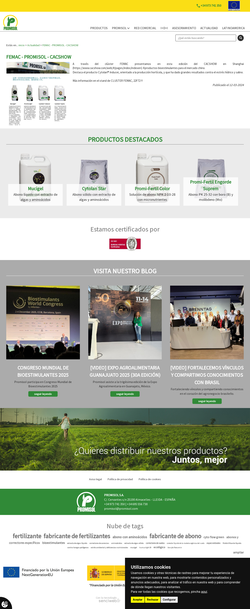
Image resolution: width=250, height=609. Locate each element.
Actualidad (209, 28)
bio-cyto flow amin (175, 547)
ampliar (238, 552)
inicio (22, 45)
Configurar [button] (169, 599)
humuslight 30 (145, 547)
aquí (204, 592)
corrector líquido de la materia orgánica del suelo (185, 543)
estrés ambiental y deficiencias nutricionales (109, 547)
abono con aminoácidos (129, 537)
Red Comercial (145, 28)
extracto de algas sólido (134, 543)
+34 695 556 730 (137, 504)
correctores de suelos (155, 543)
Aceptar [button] (138, 599)
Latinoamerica (233, 28)
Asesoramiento (184, 28)
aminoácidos (116, 543)
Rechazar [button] (152, 599)
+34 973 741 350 (114, 504)
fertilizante (27, 536)
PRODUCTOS (99, 28)
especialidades (213, 543)
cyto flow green (214, 537)
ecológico (159, 547)
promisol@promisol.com (121, 508)
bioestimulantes (53, 543)
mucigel (133, 547)
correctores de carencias (99, 543)
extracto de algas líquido (77, 543)
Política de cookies (150, 479)
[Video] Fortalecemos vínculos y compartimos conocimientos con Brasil (207, 374)
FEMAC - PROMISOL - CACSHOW (60, 45)
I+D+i (164, 28)
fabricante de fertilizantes (77, 536)
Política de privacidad (120, 479)
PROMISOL (121, 28)
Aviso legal (95, 479)
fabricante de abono (175, 536)
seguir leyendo (43, 394)
